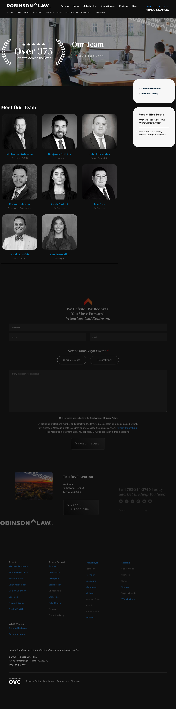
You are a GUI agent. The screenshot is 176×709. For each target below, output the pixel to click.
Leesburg (91, 588)
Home (10, 12)
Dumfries (54, 604)
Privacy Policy (110, 425)
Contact (87, 12)
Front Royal (92, 569)
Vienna (125, 594)
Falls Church (55, 610)
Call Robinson (91, 56)
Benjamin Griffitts (18, 579)
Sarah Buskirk (16, 585)
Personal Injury (67, 12)
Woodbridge (128, 606)
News (76, 6)
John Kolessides (18, 591)
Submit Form (89, 451)
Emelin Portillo (16, 616)
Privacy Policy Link (127, 435)
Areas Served (107, 6)
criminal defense (71, 367)
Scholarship (89, 6)
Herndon (90, 582)
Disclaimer (95, 425)
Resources (63, 681)
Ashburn (53, 573)
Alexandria (54, 579)
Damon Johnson (17, 598)
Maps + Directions (79, 514)
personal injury (104, 367)
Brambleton (55, 591)
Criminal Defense (43, 12)
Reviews (123, 6)
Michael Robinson (18, 573)
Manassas (91, 594)
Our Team (23, 12)
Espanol (101, 12)
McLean (90, 600)
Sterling (125, 569)
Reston (89, 624)
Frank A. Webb (16, 610)
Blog (134, 6)
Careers (65, 6)
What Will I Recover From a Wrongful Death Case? (152, 121)
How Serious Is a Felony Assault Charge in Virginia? (152, 133)
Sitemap (75, 681)
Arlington (54, 585)
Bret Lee (13, 604)
